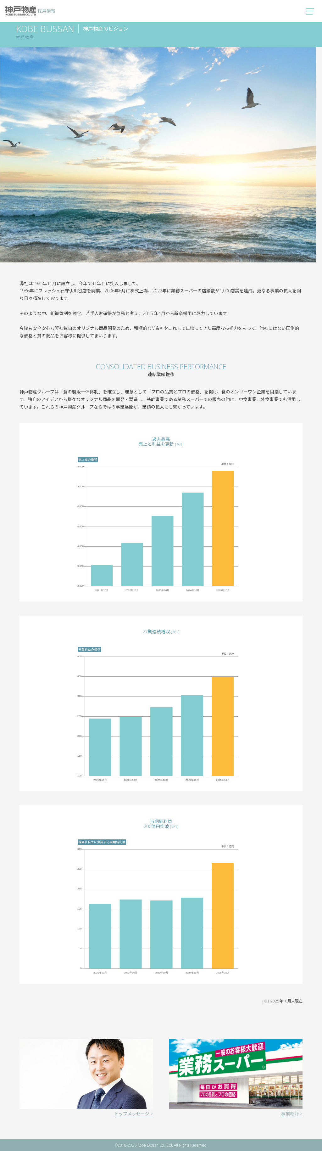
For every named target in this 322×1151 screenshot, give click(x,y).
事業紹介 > (292, 1114)
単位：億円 (227, 463)
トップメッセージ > (133, 1114)
